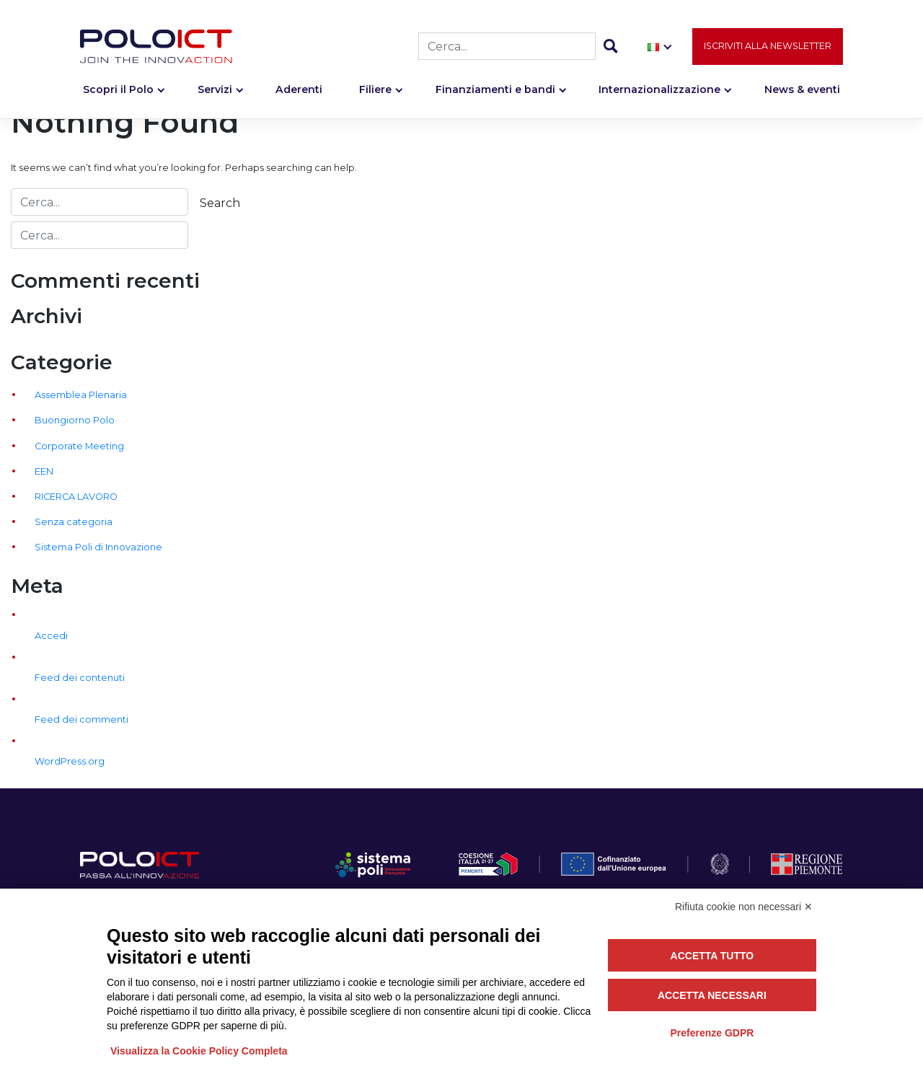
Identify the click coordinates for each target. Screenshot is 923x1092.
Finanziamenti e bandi (495, 91)
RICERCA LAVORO (76, 496)
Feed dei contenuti (80, 677)
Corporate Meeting (79, 446)
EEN (44, 471)
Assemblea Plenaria (81, 394)
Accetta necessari (712, 995)
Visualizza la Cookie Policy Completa (199, 1051)
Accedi (51, 635)
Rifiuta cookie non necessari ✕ (744, 906)
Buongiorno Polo (75, 420)
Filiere (375, 91)
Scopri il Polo (118, 91)
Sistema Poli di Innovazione (98, 547)
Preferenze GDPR (712, 1033)
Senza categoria (73, 521)
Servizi (215, 91)
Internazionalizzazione (659, 91)
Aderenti (298, 91)
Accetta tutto (712, 955)
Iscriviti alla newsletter (767, 48)
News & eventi (802, 91)
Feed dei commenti (81, 719)
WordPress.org (70, 761)
